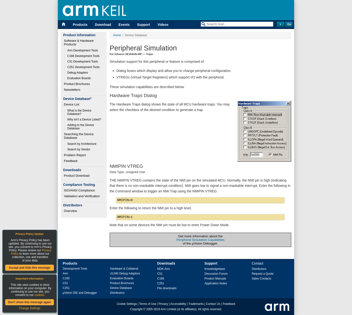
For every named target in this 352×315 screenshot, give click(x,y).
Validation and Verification (82, 196)
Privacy (163, 304)
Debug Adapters (77, 72)
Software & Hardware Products (79, 42)
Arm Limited (168, 309)
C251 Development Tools (83, 67)
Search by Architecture (81, 144)
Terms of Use (147, 304)
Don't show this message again (29, 302)
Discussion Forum (216, 273)
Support (143, 25)
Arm (65, 273)
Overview (70, 211)
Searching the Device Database (79, 136)
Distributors (117, 292)
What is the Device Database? (79, 112)
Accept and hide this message (29, 267)
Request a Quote (263, 273)
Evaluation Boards (79, 78)
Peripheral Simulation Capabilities (200, 240)
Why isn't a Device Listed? (84, 119)
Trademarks (196, 304)
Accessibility (178, 304)
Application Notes (215, 283)
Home (117, 35)
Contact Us (213, 304)
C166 (66, 278)
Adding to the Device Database (81, 126)
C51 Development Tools (82, 61)
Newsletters (72, 89)
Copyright (136, 309)
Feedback (71, 161)
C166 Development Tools (83, 56)
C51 (65, 283)
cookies (39, 295)
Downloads (166, 263)
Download (103, 25)
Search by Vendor (78, 149)
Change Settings (29, 308)
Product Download (76, 175)
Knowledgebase (214, 269)
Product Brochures (77, 84)
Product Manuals (215, 278)
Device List (71, 104)
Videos (163, 25)
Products (80, 25)
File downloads (166, 288)
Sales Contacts (261, 278)
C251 (66, 288)
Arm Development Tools (82, 50)
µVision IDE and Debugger (80, 292)
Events (124, 25)
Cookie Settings (127, 304)
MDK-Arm (163, 269)
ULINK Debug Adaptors (125, 273)
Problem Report (75, 155)
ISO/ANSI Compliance (79, 190)
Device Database (121, 288)
